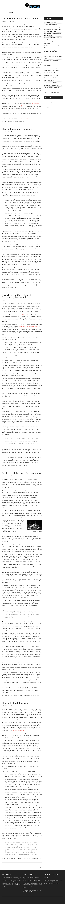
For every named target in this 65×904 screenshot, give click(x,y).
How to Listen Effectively (15, 703)
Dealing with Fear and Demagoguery (21, 473)
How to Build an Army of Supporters (52, 73)
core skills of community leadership (20, 314)
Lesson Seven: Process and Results (52, 92)
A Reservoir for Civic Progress (51, 24)
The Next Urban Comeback (50, 22)
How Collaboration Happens (17, 129)
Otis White (32, 5)
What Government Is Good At (50, 63)
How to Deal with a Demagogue (51, 60)
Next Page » (39, 867)
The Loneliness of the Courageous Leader (53, 68)
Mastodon (46, 877)
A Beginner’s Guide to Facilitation (51, 75)
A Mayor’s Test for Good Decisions (51, 87)
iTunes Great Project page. (31, 891)
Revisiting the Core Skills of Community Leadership (16, 296)
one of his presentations (18, 730)
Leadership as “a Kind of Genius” (51, 82)
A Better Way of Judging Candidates (52, 70)
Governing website (25, 118)
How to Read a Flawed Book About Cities (53, 85)
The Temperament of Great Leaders (21, 18)
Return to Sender (47, 65)
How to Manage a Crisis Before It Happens (53, 90)
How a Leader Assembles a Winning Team (53, 27)
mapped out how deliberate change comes (28, 326)
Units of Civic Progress (49, 80)
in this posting (8, 390)
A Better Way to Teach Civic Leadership (52, 54)
